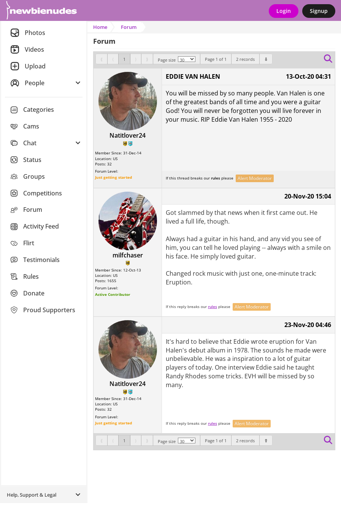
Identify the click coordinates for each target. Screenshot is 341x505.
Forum (128, 27)
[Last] (147, 59)
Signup (319, 10)
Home (100, 27)
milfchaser (128, 255)
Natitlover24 (127, 135)
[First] (101, 59)
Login (283, 10)
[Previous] (113, 59)
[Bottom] (266, 59)
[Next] (135, 59)
